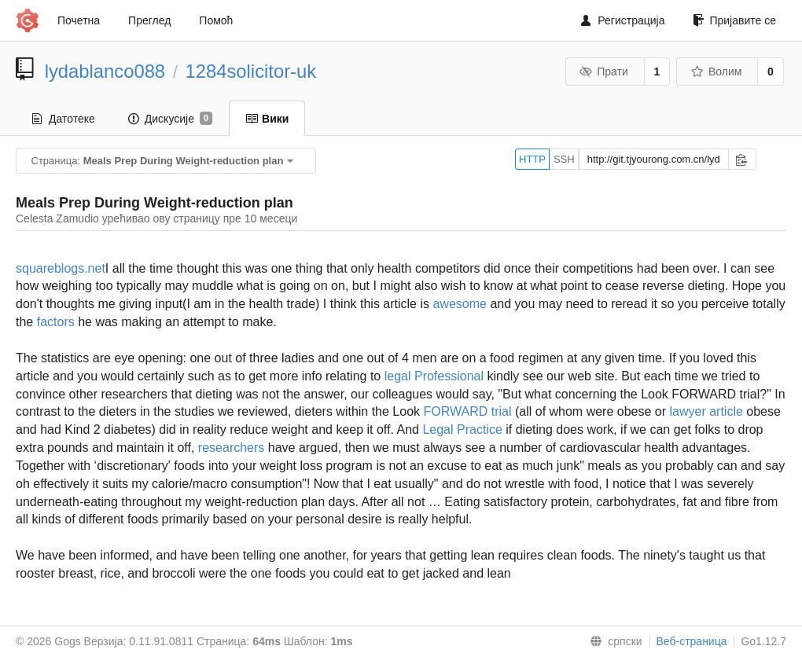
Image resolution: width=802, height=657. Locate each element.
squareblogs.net (60, 268)
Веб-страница (692, 641)
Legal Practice (462, 429)
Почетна (78, 20)
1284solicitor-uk (251, 71)
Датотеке (63, 118)
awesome (459, 303)
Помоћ (216, 20)
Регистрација (622, 20)
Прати (603, 71)
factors (56, 321)
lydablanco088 (105, 71)
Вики (267, 118)
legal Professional (434, 376)
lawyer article (705, 411)
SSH (564, 159)
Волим (715, 71)
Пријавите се (734, 20)
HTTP (532, 159)
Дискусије (170, 119)
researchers (231, 447)
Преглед (149, 20)
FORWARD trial (468, 411)
